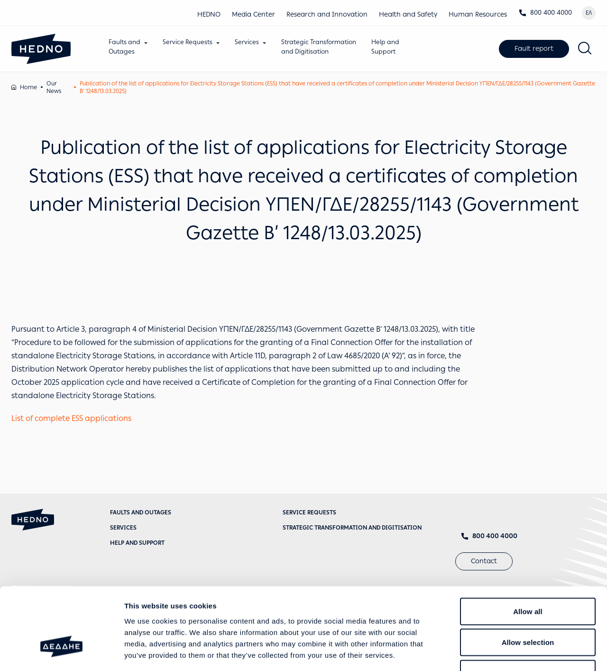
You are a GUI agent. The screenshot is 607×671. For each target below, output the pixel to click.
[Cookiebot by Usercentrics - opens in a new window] (61, 652)
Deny (527, 609)
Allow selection (528, 578)
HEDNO (209, 14)
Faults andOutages (125, 46)
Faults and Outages (140, 512)
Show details (498, 652)
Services (247, 42)
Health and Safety (408, 14)
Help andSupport (386, 46)
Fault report (534, 49)
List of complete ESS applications (71, 418)
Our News (53, 87)
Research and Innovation (327, 14)
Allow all (528, 546)
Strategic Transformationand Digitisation (319, 46)
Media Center (253, 14)
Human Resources (478, 14)
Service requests (309, 512)
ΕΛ (589, 12)
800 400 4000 (545, 13)
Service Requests (188, 42)
